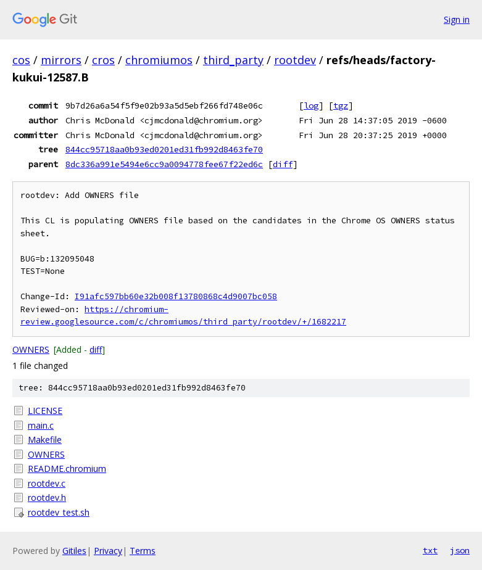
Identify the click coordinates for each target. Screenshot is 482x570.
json (460, 550)
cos (21, 59)
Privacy (108, 550)
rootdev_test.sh (58, 512)
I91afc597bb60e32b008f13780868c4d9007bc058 (176, 296)
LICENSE (45, 410)
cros (103, 59)
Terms (143, 550)
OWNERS (30, 349)
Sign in (457, 19)
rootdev (295, 59)
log (311, 105)
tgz (340, 105)
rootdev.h (47, 497)
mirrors (61, 59)
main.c (41, 425)
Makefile (45, 439)
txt (430, 550)
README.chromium (67, 468)
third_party (233, 59)
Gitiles (74, 550)
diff (283, 164)
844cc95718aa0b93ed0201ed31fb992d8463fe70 (164, 149)
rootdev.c (46, 483)
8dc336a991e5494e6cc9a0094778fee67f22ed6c (164, 164)
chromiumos (159, 59)
